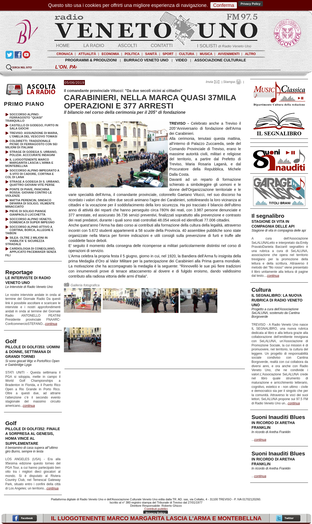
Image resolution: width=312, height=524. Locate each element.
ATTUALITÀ (87, 54)
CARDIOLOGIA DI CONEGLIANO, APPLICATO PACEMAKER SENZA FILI (30, 252)
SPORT (168, 54)
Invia (214, 82)
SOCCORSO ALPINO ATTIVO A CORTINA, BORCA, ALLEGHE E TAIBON (29, 230)
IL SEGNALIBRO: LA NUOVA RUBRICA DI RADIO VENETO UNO (277, 300)
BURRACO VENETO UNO (146, 60)
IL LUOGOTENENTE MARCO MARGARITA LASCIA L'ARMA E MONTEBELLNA (29, 162)
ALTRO (250, 54)
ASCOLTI (127, 45)
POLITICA (132, 54)
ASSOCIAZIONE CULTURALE (220, 60)
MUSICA (206, 54)
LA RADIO (93, 45)
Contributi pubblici (155, 508)
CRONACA (65, 54)
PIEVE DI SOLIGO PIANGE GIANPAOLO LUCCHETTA (28, 212)
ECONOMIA (110, 54)
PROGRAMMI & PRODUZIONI (91, 60)
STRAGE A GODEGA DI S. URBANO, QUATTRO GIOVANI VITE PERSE (35, 183)
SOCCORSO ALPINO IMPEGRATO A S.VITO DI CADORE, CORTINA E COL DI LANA (32, 173)
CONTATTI (161, 45)
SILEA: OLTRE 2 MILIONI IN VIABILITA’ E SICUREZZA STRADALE (26, 241)
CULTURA (186, 54)
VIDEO (181, 60)
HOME (63, 45)
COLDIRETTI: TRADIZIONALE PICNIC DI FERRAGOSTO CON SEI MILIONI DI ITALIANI (31, 144)
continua (273, 276)
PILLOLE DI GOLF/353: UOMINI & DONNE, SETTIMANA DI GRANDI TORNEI (32, 352)
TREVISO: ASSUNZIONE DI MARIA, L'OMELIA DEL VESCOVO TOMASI (34, 134)
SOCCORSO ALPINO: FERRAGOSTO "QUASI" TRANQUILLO (24, 117)
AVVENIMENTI (228, 54)
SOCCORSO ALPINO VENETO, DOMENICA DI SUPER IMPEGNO (32, 220)
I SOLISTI (224, 45)
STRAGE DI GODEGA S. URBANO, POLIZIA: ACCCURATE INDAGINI (33, 153)
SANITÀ (151, 54)
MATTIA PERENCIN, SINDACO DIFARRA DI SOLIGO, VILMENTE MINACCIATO (30, 203)
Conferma (223, 5)
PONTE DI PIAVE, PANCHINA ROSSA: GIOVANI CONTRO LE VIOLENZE (28, 192)
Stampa (232, 82)
